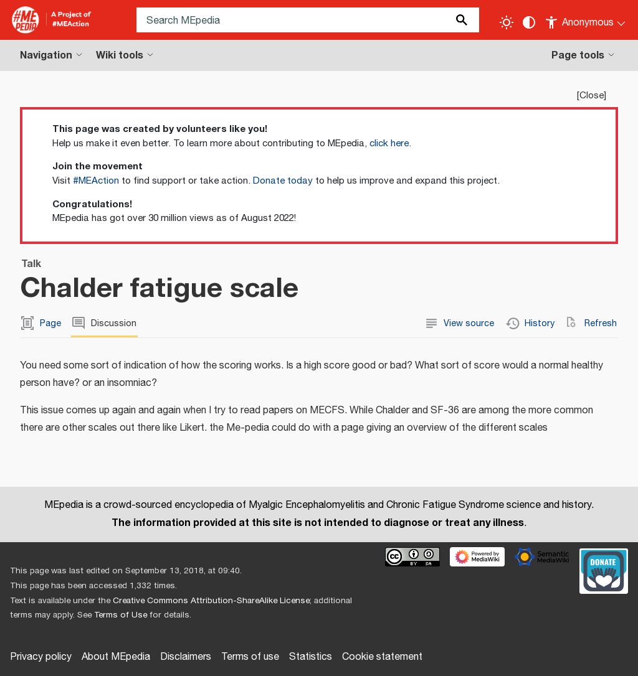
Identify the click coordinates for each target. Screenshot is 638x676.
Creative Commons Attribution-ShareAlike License (211, 601)
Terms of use (250, 657)
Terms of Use (120, 615)
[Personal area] (586, 20)
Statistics (310, 657)
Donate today (283, 181)
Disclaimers (185, 657)
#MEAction (96, 181)
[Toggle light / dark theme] (506, 22)
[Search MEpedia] (307, 19)
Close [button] (591, 95)
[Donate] (603, 569)
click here (389, 143)
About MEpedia (116, 657)
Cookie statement (382, 657)
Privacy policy (41, 657)
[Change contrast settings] (528, 22)
